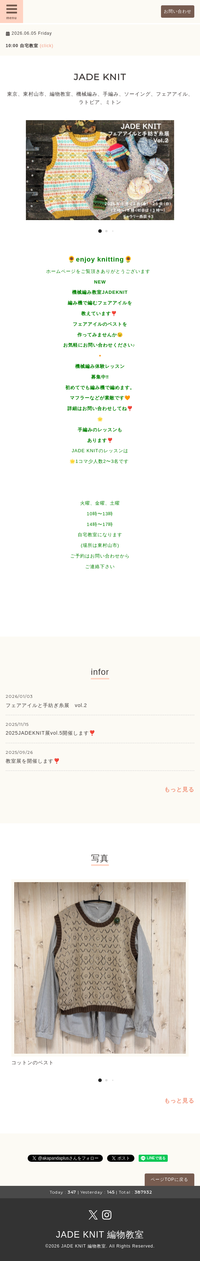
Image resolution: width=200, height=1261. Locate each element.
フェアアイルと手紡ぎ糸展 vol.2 (46, 705)
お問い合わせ (177, 11)
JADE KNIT (100, 77)
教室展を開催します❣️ (33, 761)
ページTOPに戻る (169, 1179)
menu (11, 11)
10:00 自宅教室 (30, 45)
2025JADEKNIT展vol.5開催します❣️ (50, 733)
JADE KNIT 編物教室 (100, 1234)
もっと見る (179, 789)
